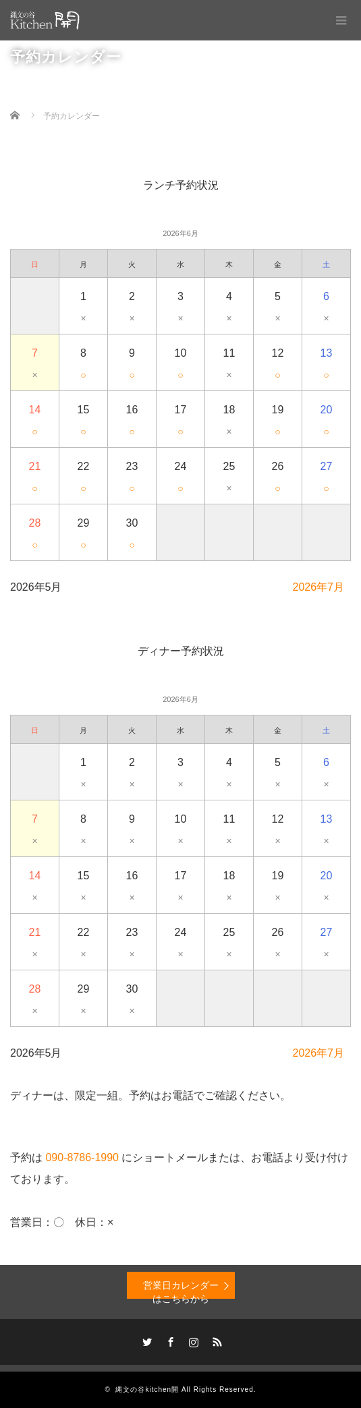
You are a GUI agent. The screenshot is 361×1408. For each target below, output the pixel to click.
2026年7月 (319, 587)
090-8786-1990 (82, 1157)
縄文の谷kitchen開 (147, 1389)
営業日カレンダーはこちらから (181, 1289)
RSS (215, 1340)
